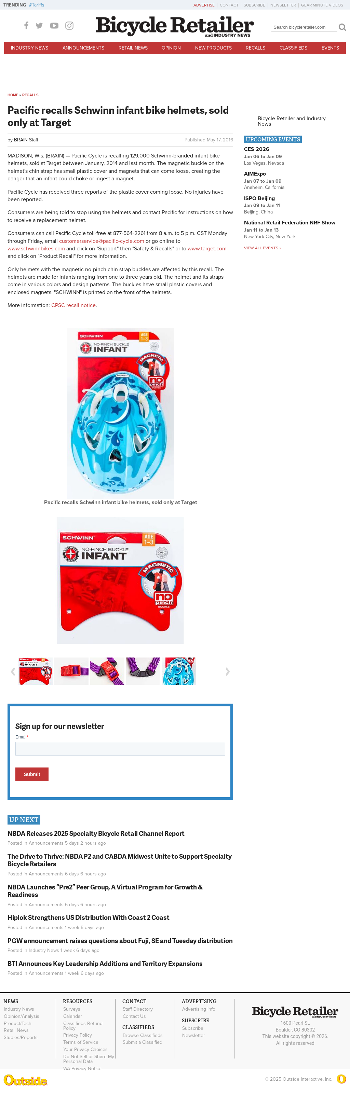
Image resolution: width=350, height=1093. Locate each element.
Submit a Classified (142, 1042)
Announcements (83, 48)
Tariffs (38, 5)
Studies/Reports (21, 1037)
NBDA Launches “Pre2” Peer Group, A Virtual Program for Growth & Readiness (105, 890)
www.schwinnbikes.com (36, 248)
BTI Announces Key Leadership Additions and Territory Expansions (105, 963)
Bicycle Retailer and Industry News (292, 121)
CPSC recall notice (73, 305)
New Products (213, 48)
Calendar (72, 1016)
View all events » (262, 248)
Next (228, 671)
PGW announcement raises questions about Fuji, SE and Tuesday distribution (120, 940)
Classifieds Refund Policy (83, 1026)
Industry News (29, 48)
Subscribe (254, 5)
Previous (12, 671)
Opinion (171, 48)
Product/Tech (17, 1023)
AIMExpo (255, 173)
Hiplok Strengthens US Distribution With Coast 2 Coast (89, 917)
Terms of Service (80, 1042)
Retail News (133, 48)
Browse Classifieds (143, 1035)
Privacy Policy (77, 1035)
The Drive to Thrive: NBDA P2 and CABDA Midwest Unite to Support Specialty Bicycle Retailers (120, 860)
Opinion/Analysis (21, 1016)
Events (330, 48)
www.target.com (207, 248)
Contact (229, 5)
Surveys (71, 1009)
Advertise (204, 5)
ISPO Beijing (259, 198)
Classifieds (293, 48)
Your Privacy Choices (85, 1049)
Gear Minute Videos (322, 5)
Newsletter (283, 5)
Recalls (255, 48)
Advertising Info (198, 1009)
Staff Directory (138, 1009)
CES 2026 (256, 149)
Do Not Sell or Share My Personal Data (88, 1059)
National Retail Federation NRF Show (289, 222)
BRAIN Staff (26, 140)
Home (13, 95)
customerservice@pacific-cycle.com (101, 241)
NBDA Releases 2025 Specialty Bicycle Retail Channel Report (97, 833)
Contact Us (134, 1016)
